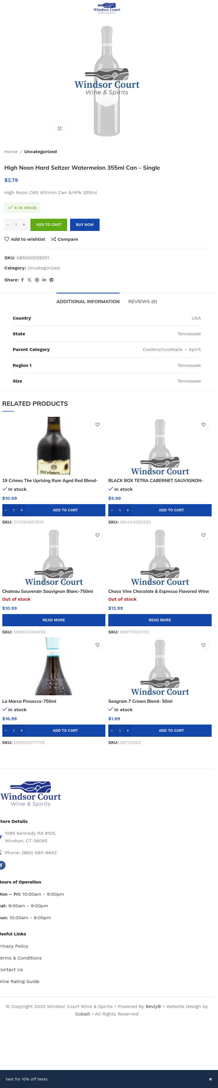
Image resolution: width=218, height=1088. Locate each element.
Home (11, 151)
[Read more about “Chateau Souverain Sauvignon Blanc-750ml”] (53, 620)
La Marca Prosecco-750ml (31, 701)
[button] (53, 510)
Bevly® (153, 1006)
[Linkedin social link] (44, 280)
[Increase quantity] (24, 225)
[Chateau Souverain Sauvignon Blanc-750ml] (53, 556)
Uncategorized (40, 151)
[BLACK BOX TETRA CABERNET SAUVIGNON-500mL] (160, 446)
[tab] (88, 301)
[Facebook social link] (22, 280)
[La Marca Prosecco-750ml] (53, 666)
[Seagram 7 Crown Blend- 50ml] (160, 666)
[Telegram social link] (51, 280)
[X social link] (29, 280)
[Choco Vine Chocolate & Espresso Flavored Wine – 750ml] (160, 556)
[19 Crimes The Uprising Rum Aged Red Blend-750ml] (53, 446)
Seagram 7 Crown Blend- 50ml (142, 701)
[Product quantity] (16, 225)
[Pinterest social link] (37, 280)
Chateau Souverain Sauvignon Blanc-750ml (50, 591)
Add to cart (48, 224)
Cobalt (83, 1014)
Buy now (85, 224)
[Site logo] (106, 8)
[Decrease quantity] (8, 225)
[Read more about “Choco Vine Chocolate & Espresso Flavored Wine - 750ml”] (160, 620)
